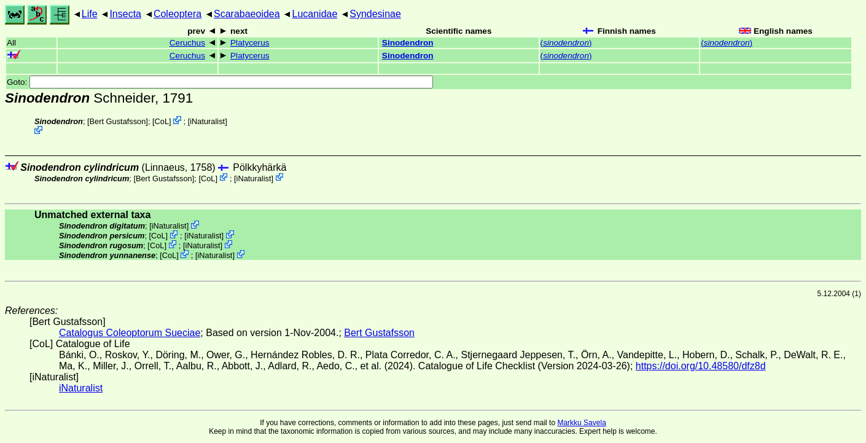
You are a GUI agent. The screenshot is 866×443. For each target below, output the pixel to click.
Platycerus (249, 42)
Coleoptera (177, 14)
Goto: (220, 82)
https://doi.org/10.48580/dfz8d (701, 366)
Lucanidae (315, 14)
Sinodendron (408, 42)
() (566, 42)
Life (90, 14)
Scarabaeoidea (247, 14)
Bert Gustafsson (118, 121)
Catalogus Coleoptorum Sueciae (129, 332)
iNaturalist (207, 121)
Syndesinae (375, 14)
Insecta (125, 14)
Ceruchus (187, 42)
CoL (162, 121)
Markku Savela (581, 422)
